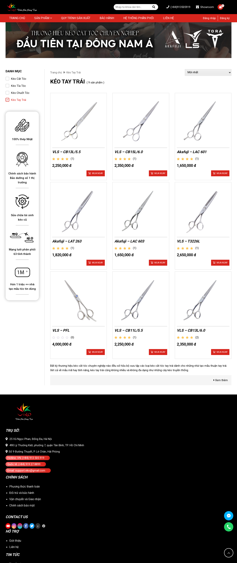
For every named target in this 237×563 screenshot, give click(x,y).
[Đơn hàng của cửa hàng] (208, 72)
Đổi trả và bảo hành (21, 493)
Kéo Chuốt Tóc (20, 93)
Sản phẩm (41, 18)
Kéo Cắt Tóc (18, 78)
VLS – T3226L (188, 241)
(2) (197, 337)
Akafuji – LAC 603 (129, 241)
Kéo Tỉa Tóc (18, 85)
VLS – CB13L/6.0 (191, 331)
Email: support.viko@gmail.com (26, 471)
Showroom (205, 7)
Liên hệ (168, 18)
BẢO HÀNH (107, 18)
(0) (72, 337)
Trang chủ (17, 18)
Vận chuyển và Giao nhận (25, 499)
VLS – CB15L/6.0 (128, 152)
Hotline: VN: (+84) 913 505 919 (25, 458)
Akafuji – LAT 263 (66, 241)
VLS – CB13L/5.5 (66, 152)
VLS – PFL (61, 331)
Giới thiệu (15, 541)
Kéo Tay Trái (18, 100)
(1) (72, 159)
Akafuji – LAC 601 (192, 152)
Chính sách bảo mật (22, 506)
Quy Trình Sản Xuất (75, 18)
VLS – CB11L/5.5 (128, 331)
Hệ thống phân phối (138, 18)
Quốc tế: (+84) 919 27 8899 (23, 464)
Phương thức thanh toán (24, 487)
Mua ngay (97, 173)
